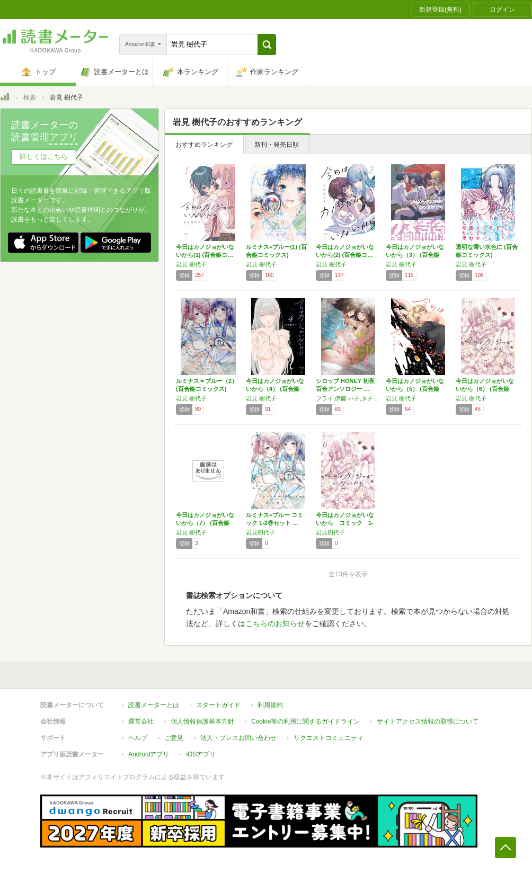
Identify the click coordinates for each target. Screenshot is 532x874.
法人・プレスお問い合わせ (238, 738)
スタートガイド (218, 705)
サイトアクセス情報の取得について (427, 721)
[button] (267, 44)
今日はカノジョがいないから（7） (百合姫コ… (205, 523)
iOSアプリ (201, 754)
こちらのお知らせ (275, 623)
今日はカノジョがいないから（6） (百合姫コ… (485, 389)
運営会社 (141, 721)
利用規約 (270, 705)
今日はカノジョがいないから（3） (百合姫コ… (415, 255)
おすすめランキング (204, 144)
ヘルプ (137, 738)
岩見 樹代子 (191, 264)
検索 (29, 97)
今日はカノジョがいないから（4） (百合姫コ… (275, 389)
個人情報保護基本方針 (202, 721)
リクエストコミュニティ (328, 738)
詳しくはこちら (44, 156)
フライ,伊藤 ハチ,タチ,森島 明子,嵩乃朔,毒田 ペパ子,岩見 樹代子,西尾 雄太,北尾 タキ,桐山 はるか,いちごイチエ (348, 398)
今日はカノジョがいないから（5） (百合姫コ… (415, 389)
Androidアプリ (148, 754)
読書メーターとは (153, 705)
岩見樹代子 (260, 532)
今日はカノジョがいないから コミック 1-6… (345, 523)
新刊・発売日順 (276, 144)
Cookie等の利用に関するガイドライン (305, 721)
